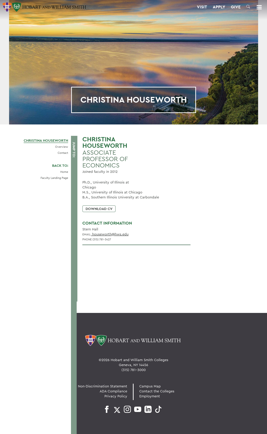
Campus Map (150, 386)
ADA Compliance (113, 391)
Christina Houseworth (46, 140)
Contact (63, 152)
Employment (149, 396)
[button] (248, 6)
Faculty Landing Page (54, 177)
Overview (61, 146)
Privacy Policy (115, 396)
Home (64, 171)
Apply (219, 7)
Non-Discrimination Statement (102, 386)
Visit (202, 7)
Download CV (99, 208)
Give (236, 7)
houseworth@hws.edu (110, 234)
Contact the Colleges (156, 391)
